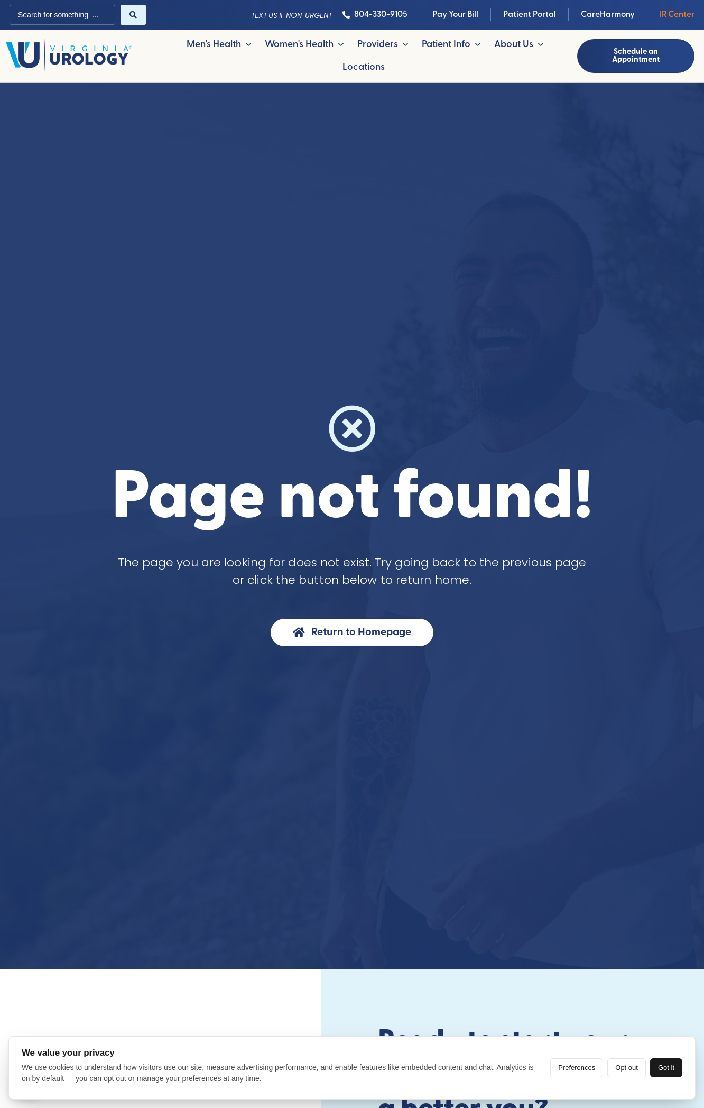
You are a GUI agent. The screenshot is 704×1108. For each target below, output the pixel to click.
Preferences (576, 1068)
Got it (666, 1068)
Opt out (626, 1068)
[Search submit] (133, 15)
